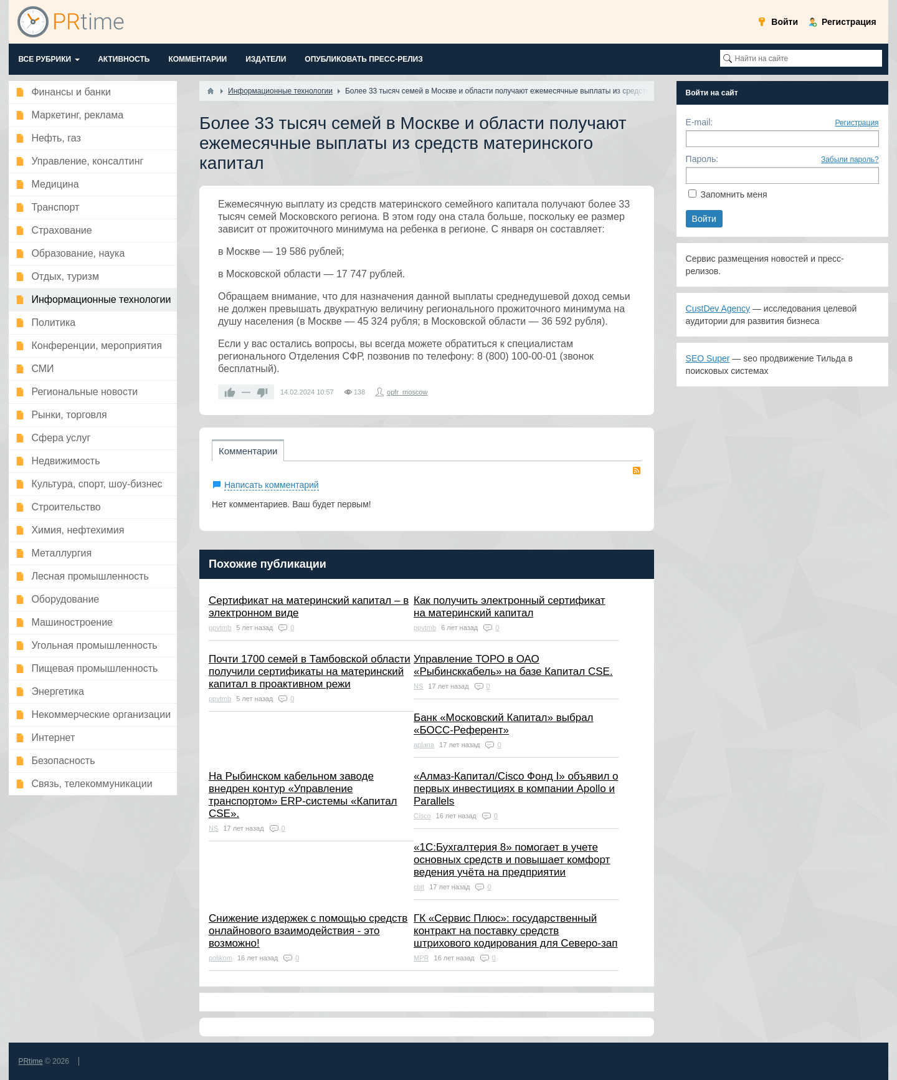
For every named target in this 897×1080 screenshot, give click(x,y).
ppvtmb (220, 627)
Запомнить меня (733, 194)
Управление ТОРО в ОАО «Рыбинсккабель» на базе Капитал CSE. (513, 665)
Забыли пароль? (850, 159)
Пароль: (702, 159)
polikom (220, 958)
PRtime (30, 1061)
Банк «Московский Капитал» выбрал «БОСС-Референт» (504, 724)
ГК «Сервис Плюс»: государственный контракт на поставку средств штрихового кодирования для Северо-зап (515, 930)
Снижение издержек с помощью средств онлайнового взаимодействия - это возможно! (308, 930)
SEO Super (708, 358)
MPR (421, 958)
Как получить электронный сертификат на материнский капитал (509, 607)
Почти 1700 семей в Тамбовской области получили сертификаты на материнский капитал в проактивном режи (310, 671)
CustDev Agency (718, 308)
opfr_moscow (407, 392)
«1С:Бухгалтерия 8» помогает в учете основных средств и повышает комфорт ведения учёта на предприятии (512, 859)
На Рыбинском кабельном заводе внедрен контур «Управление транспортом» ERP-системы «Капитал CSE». (303, 795)
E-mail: (699, 122)
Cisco (422, 816)
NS (418, 686)
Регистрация (856, 122)
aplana (424, 744)
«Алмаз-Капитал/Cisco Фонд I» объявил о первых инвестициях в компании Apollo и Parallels (516, 788)
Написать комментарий (271, 485)
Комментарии (248, 451)
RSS (637, 470)
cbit (419, 887)
